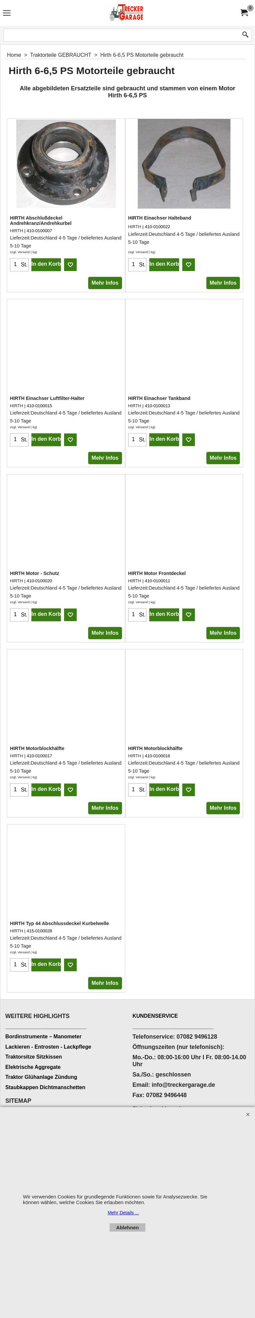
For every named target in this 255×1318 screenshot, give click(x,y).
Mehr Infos (105, 283)
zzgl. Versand (20, 252)
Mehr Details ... (123, 1212)
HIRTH (16, 230)
